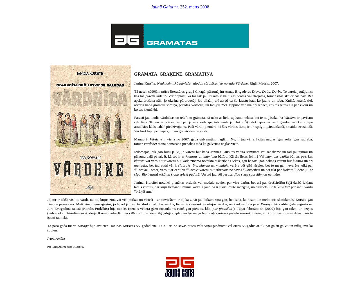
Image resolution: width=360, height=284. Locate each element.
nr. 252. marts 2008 (180, 6)
